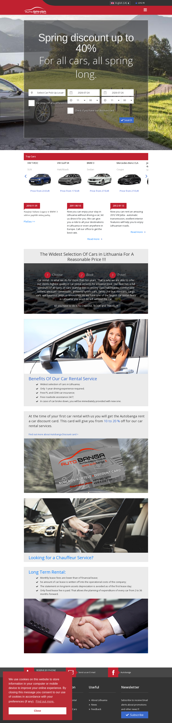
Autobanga (126, 672)
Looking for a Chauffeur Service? (61, 557)
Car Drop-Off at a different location (54, 103)
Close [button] (37, 710)
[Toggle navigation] (145, 10)
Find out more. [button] (45, 701)
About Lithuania (99, 700)
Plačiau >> (29, 221)
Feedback (96, 709)
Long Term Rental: (47, 572)
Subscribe (135, 715)
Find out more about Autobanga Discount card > (53, 434)
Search (126, 120)
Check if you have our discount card (94, 110)
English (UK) (121, 3)
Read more (93, 239)
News (94, 704)
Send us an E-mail (86, 672)
